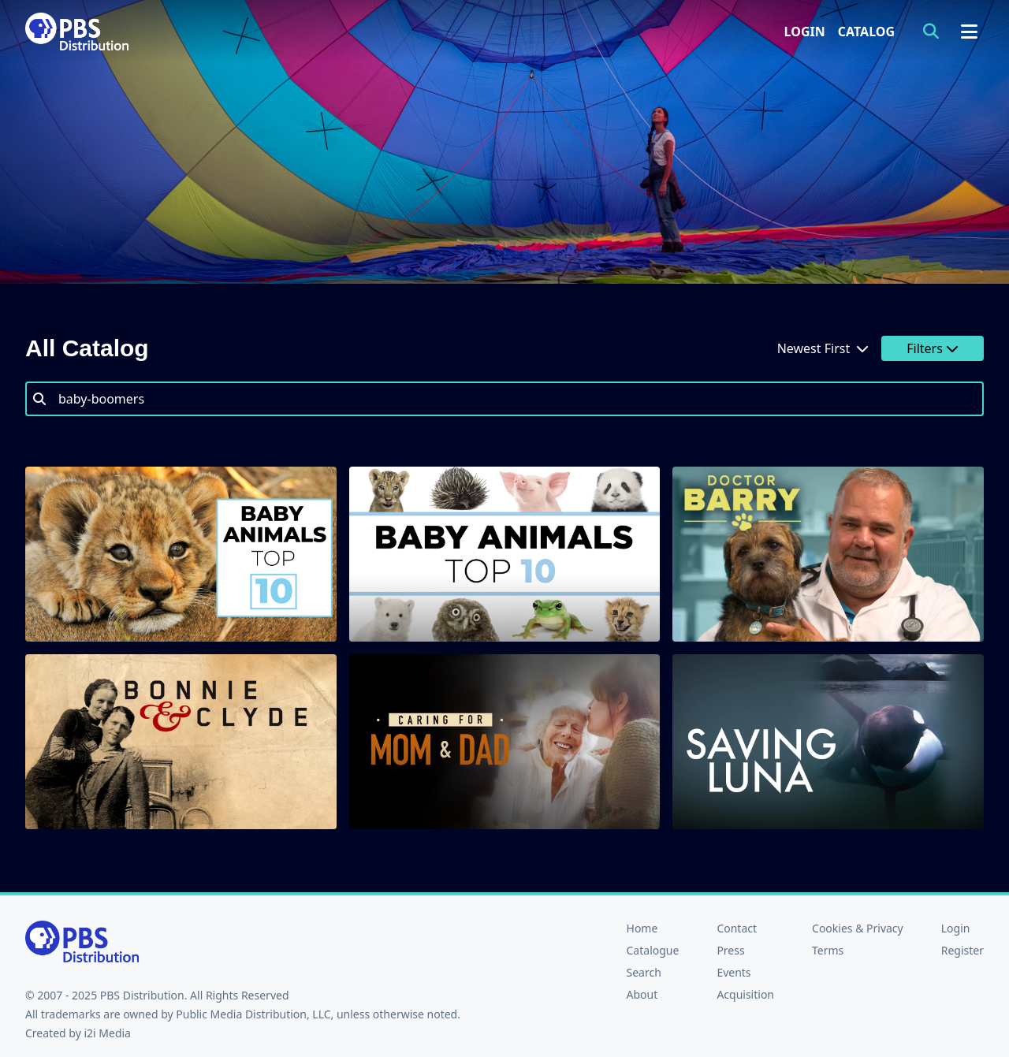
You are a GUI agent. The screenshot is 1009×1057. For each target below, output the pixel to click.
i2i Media (107, 1032)
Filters (933, 348)
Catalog (866, 31)
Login (804, 31)
